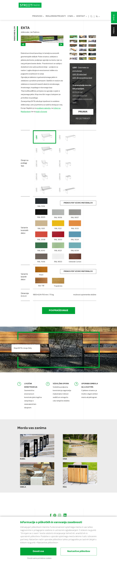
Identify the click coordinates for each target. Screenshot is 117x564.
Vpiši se (114, 17)
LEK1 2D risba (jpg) (80, 91)
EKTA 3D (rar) (78, 109)
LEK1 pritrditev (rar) (80, 112)
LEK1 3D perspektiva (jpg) (82, 95)
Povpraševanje (58, 327)
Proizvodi (38, 18)
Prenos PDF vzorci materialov (78, 220)
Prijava (82, 129)
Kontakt (81, 18)
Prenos (114, 30)
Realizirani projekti (56, 18)
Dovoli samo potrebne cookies (39, 558)
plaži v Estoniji (41, 134)
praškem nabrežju (44, 131)
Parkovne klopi (15, 35)
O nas (71, 18)
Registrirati (83, 135)
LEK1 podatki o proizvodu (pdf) (82, 117)
